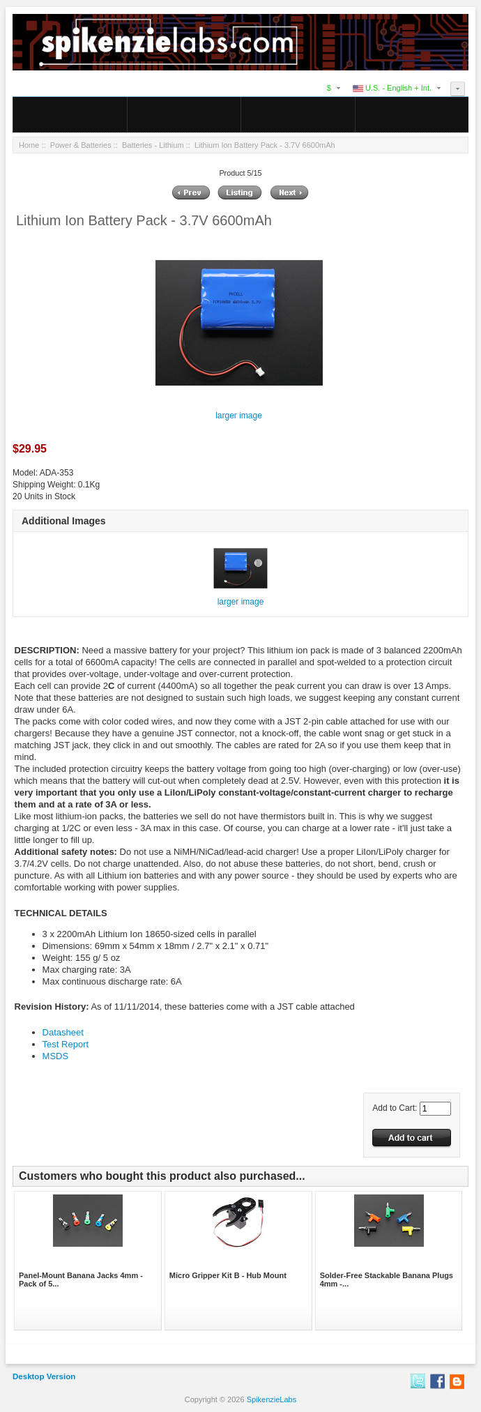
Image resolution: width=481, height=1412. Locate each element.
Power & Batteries (81, 145)
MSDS (56, 1056)
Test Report (66, 1044)
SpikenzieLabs (272, 1399)
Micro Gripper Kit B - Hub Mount (228, 1275)
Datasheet (63, 1032)
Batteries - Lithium (153, 145)
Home (29, 145)
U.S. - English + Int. (392, 88)
